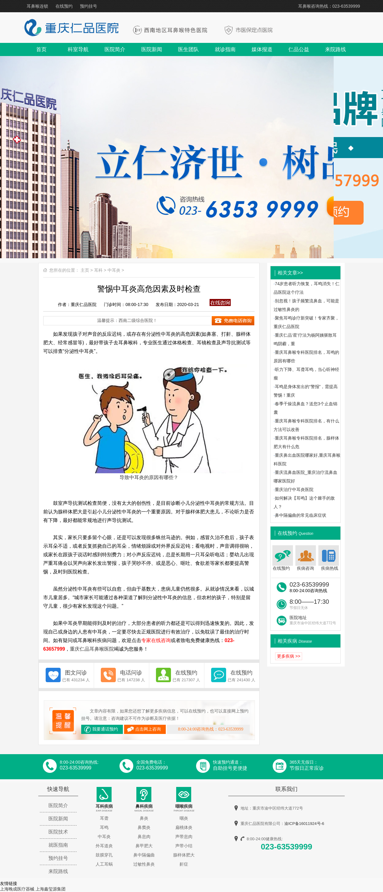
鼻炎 (144, 818)
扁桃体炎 (183, 827)
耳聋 (104, 818)
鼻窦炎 (144, 827)
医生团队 (188, 49)
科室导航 (78, 49)
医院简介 (114, 49)
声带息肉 (183, 836)
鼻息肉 (144, 836)
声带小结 (183, 845)
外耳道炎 (104, 845)
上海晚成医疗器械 (17, 888)
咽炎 (184, 818)
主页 (85, 270)
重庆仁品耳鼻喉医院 (92, 649)
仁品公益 (298, 49)
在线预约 (64, 6)
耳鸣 (104, 827)
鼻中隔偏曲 (144, 854)
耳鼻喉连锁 (37, 6)
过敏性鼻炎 (144, 864)
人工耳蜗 (104, 864)
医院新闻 (151, 49)
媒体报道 (262, 49)
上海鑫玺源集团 (51, 888)
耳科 (98, 270)
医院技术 (58, 831)
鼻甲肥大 (144, 845)
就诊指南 (225, 49)
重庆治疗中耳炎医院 (294, 489)
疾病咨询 (305, 558)
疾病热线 (329, 558)
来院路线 (335, 49)
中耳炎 (114, 270)
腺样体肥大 (184, 854)
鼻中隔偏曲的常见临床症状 (300, 515)
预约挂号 (88, 6)
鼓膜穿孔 (104, 854)
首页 (41, 49)
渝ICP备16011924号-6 (304, 823)
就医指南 (58, 845)
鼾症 (184, 864)
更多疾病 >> (288, 656)
